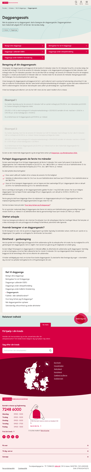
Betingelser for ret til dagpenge (68, 46)
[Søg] (76, 3)
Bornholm (57, 363)
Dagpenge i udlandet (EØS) (24, 52)
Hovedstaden (59, 366)
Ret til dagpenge (21, 8)
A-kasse (11, 8)
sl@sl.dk (57, 466)
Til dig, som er (7, 451)
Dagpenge (14, 30)
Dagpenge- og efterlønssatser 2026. (64, 153)
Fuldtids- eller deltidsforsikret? (17, 296)
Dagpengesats (32, 8)
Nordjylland (58, 372)
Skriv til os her (45, 430)
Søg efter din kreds (10, 344)
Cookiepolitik (22, 468)
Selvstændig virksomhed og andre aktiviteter (23, 306)
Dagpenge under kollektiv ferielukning (24, 58)
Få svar (5, 445)
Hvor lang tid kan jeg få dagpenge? (37, 205)
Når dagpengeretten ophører (17, 302)
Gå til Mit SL (36, 426)
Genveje (5, 457)
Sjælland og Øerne (60, 375)
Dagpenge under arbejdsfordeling (68, 52)
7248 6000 (11, 409)
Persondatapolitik (8, 468)
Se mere (45, 325)
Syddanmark (58, 379)
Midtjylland (58, 369)
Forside (4, 8)
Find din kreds (8, 431)
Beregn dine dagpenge (24, 46)
